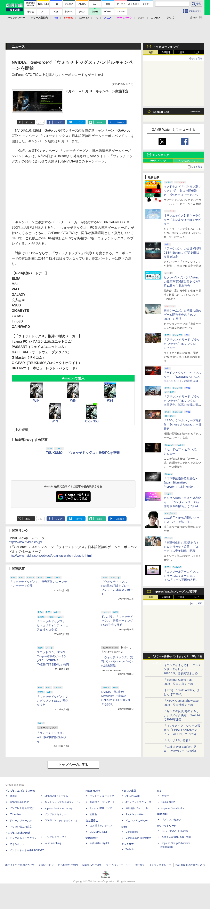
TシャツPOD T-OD (101, 808)
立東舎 (93, 814)
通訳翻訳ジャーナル (137, 808)
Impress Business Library (58, 808)
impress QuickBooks (172, 808)
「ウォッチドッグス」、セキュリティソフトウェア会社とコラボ (52, 625)
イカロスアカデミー (137, 820)
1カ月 (197, 52)
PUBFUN (162, 814)
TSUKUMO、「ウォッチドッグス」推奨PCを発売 (83, 452)
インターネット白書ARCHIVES (27, 850)
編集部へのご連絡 (92, 865)
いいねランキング (189, 160)
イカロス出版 (128, 790)
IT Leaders (15, 814)
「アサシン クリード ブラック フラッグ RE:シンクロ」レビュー (182, 343)
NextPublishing (53, 843)
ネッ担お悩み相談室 (21, 826)
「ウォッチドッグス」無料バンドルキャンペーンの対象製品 (117, 661)
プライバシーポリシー (118, 865)
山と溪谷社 (92, 820)
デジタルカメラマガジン (23, 838)
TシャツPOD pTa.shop (174, 830)
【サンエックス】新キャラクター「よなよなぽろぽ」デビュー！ (182, 219)
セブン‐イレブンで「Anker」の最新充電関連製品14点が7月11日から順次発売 (182, 281)
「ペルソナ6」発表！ (177, 740)
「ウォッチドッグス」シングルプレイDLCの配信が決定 (52, 700)
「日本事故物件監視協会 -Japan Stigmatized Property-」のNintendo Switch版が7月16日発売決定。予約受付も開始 (180, 486)
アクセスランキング (166, 47)
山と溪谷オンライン (101, 825)
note (99, 122)
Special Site (161, 112)
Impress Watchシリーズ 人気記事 (175, 591)
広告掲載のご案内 (68, 865)
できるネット (17, 844)
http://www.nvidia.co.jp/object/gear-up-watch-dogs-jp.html (50, 555)
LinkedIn (120, 122)
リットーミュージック (102, 795)
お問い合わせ (46, 865)
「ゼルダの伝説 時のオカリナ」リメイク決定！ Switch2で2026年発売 (182, 715)
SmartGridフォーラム (56, 795)
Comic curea (168, 802)
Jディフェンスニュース (138, 802)
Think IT (14, 795)
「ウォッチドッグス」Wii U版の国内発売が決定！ (51, 737)
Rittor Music (93, 790)
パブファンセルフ (171, 819)
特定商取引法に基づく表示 (190, 865)
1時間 (150, 52)
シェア (58, 122)
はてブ (79, 122)
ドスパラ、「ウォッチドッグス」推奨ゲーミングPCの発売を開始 (117, 620)
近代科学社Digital (99, 843)
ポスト (28, 122)
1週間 (181, 52)
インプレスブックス (56, 837)
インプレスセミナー (56, 814)
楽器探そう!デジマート (102, 802)
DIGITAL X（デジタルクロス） (61, 820)
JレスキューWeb (135, 814)
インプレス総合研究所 (22, 808)
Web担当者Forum (19, 802)
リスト (40, 122)
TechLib (130, 849)
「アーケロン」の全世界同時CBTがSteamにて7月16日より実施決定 (182, 252)
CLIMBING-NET (98, 831)
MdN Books (132, 831)
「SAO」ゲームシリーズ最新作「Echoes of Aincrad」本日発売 (182, 424)
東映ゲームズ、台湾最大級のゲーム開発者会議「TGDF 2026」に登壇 (182, 314)
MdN (124, 826)
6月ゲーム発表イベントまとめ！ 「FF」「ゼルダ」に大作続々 (177, 657)
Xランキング (161, 155)
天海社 (165, 795)
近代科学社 (92, 838)
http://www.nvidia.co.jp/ (25, 542)
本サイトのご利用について (20, 865)
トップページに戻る (73, 764)
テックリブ (127, 844)
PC (96, 17)
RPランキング (158, 160)
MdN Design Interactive (138, 838)
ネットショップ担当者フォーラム (63, 802)
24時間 (166, 52)
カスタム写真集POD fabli (176, 837)
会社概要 (140, 865)
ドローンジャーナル (21, 820)
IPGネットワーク (166, 825)
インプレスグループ (160, 865)
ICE (159, 790)
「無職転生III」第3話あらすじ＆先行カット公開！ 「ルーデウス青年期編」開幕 (181, 546)
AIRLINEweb (133, 795)
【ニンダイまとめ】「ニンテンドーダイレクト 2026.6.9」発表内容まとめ (182, 669)
